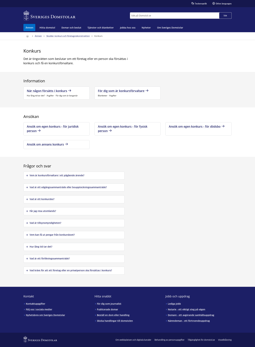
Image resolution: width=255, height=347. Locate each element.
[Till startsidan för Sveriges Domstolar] (49, 15)
